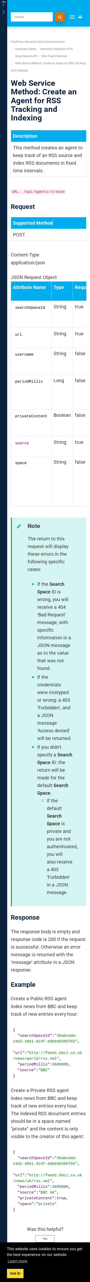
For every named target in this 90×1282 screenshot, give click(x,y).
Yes (45, 1238)
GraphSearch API (26, 56)
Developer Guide (25, 49)
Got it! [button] (15, 1273)
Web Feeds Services (54, 56)
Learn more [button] (17, 1261)
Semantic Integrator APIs (56, 49)
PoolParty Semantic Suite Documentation (38, 41)
